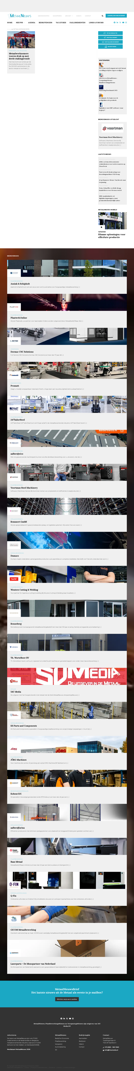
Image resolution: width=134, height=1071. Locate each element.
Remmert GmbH (19, 521)
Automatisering (104, 193)
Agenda (31, 23)
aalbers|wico (17, 453)
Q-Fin (13, 895)
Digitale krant (112, 37)
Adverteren (57, 16)
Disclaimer (52, 1067)
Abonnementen (43, 16)
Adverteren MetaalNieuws (15, 1067)
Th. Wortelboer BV (20, 657)
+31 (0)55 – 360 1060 (112, 1047)
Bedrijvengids (45, 23)
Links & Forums (96, 23)
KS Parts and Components (24, 725)
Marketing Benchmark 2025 (108, 90)
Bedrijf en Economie (62, 1038)
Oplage (13, 688)
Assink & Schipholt (20, 283)
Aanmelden (83, 1038)
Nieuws (19, 23)
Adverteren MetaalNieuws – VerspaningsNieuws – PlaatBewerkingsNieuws (108, 80)
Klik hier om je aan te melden (67, 999)
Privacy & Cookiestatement (39, 1067)
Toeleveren (103, 177)
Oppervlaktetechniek (107, 159)
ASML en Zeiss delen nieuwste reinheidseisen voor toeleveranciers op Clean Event (112, 164)
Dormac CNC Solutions (22, 351)
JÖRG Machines (18, 759)
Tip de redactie (112, 33)
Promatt (15, 385)
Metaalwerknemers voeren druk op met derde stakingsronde (19, 56)
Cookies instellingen (69, 1067)
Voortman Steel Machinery (110, 137)
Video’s (78, 16)
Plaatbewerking (105, 169)
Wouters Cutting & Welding (24, 589)
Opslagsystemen (17, 518)
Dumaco (15, 555)
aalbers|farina (18, 827)
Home (9, 23)
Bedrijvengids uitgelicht (108, 119)
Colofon (27, 1067)
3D (56, 1049)
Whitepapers (104, 60)
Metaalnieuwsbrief (112, 42)
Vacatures (61, 23)
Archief (68, 16)
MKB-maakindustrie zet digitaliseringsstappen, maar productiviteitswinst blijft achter (109, 198)
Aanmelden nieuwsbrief (116, 15)
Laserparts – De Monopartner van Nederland (33, 963)
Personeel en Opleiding (18, 50)
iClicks (37, 1065)
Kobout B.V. (16, 793)
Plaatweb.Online (19, 317)
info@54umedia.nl (111, 1050)
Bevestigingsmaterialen (19, 790)
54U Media (16, 691)
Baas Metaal (16, 861)
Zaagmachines (16, 382)
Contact (88, 16)
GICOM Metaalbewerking (23, 929)
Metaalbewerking (17, 552)
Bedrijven (82, 1041)
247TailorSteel (18, 419)
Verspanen (15, 348)
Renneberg (16, 623)
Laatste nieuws (104, 154)
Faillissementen (77, 23)
